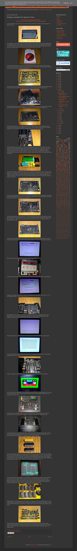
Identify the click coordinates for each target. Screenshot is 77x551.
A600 (57, 211)
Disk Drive (58, 158)
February (60, 121)
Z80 (57, 163)
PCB (59, 225)
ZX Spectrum (18, 531)
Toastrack (67, 203)
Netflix (69, 223)
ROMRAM (58, 170)
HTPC (60, 185)
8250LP (64, 209)
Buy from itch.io (60, 38)
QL (62, 202)
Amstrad (60, 211)
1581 (69, 180)
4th (65, 156)
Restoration (66, 155)
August (59, 112)
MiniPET (58, 146)
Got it (71, 3)
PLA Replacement (63, 225)
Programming (58, 202)
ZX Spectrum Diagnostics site (22, 296)
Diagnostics (68, 165)
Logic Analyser (63, 186)
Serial (64, 189)
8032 (57, 149)
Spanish (67, 231)
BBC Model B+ (65, 212)
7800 (57, 194)
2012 (58, 130)
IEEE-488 (60, 153)
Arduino (63, 150)
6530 (62, 208)
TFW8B (57, 190)
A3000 (57, 210)
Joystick (62, 164)
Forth (67, 166)
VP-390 (63, 234)
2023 (58, 79)
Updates (67, 204)
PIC (56, 188)
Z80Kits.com (59, 22)
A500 (60, 210)
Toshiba (57, 204)
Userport (57, 205)
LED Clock (62, 172)
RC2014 (59, 155)
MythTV (66, 223)
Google (57, 218)
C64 (69, 150)
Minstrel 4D (64, 149)
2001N (64, 193)
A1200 (68, 209)
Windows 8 (67, 237)
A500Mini (67, 210)
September (60, 110)
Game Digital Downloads (61, 23)
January (60, 123)
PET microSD (67, 153)
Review (66, 151)
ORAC (65, 224)
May (59, 116)
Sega (64, 231)
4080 (68, 163)
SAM (58, 230)
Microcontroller (63, 179)
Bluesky (58, 16)
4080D (63, 171)
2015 (58, 125)
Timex (57, 233)
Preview (60, 188)
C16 (69, 171)
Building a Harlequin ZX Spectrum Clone (62, 94)
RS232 (65, 202)
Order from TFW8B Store (61, 34)
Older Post (50, 536)
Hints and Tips (65, 218)
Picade (62, 201)
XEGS (57, 238)
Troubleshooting (58, 234)
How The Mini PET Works (65, 178)
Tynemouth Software (34, 544)
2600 (67, 167)
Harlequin (11, 531)
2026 (58, 74)
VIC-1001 (62, 205)
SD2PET (67, 172)
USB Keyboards (66, 173)
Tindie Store (49, 9)
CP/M (62, 195)
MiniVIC (66, 159)
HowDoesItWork (59, 168)
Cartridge (58, 164)
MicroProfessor (58, 200)
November (60, 92)
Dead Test (62, 216)
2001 (57, 156)
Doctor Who (67, 216)
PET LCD (67, 187)
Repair (15, 531)
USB (67, 190)
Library (66, 175)
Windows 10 (62, 237)
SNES (67, 230)
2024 (58, 78)
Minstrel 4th (58, 160)
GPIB (57, 185)
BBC (61, 156)
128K (66, 180)
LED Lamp (64, 219)
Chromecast (67, 215)
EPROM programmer (59, 175)
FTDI (60, 217)
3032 (62, 181)
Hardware (65, 146)
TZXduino (62, 203)
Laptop (58, 179)
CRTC (57, 215)
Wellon (57, 237)
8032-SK (57, 174)
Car (58, 172)
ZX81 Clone (62, 163)
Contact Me (42, 9)
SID (68, 188)
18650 (59, 181)
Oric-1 (63, 187)
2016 (58, 89)
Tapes (61, 173)
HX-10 (61, 218)
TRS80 (62, 232)
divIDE (60, 238)
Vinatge (57, 167)
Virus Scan (67, 205)
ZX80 (65, 145)
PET (68, 140)
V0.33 (48, 295)
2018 (58, 86)
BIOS (69, 212)
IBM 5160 (64, 185)
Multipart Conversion (60, 223)
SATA (69, 202)
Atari (63, 157)
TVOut (57, 173)
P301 (58, 201)
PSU (68, 179)
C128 (67, 157)
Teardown (62, 180)
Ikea (67, 196)
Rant (62, 170)
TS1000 (57, 180)
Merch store (59, 37)
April (59, 118)
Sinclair (60, 151)
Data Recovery (66, 174)
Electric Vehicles (61, 166)
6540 (65, 208)
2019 (58, 84)
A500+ (64, 210)
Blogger (50, 544)
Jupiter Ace (63, 197)
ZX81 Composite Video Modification (62, 99)
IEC (64, 196)
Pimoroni (57, 227)
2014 (58, 126)
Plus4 (62, 227)
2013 (58, 128)
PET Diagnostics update (62, 104)
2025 (58, 76)
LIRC (68, 219)
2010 (58, 133)
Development (58, 159)
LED (60, 219)
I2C (69, 195)
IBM (69, 218)
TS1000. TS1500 (66, 232)
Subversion (57, 232)
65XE (68, 208)
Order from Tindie (60, 32)
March (59, 120)
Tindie (58, 19)
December (60, 90)
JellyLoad (57, 197)
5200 (66, 181)
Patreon (58, 18)
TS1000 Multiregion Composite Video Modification (64, 97)
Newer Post (9, 536)
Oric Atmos (68, 200)
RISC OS (66, 227)
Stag (58, 203)
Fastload (67, 217)
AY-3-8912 (68, 182)
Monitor (64, 200)
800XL (57, 209)
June (59, 115)
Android (64, 211)
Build (59, 195)
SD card (59, 171)
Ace (66, 171)
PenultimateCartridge (61, 144)
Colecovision (58, 216)
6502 (63, 165)
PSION (57, 226)
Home (30, 536)
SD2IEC (58, 165)
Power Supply (66, 168)
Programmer (67, 201)
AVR (61, 174)
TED (67, 189)
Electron (58, 178)
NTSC (59, 187)
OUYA (68, 224)
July (59, 113)
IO (57, 219)
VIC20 (61, 141)
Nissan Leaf (68, 164)
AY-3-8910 (63, 182)
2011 (58, 131)
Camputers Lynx (61, 215)
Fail (63, 217)
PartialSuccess (62, 226)
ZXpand (62, 167)
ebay (66, 238)
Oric (69, 175)
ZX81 (63, 143)
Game (57, 150)
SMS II (64, 230)
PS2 (68, 225)
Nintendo (61, 224)
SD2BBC (64, 188)
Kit (68, 185)
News (58, 224)
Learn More (65, 3)
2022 (58, 81)
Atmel (64, 194)
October (60, 108)
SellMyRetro (58, 189)
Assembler (68, 211)
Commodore (59, 140)
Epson (57, 217)
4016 (68, 193)
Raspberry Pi (67, 170)
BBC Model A (59, 212)
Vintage (58, 145)
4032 (57, 147)
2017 (58, 87)
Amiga (60, 194)
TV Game (63, 190)
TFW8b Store (59, 20)
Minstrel (68, 141)
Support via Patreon (61, 30)
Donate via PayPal (60, 31)
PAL (56, 225)
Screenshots (60, 231)
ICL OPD (59, 196)
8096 (60, 209)
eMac (63, 238)
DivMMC (66, 158)
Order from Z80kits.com (61, 35)
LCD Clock (58, 186)
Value (66, 234)
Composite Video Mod (60, 152)
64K (60, 208)
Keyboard (68, 152)
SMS (60, 230)
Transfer (67, 233)
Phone (68, 226)
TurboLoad (62, 204)
